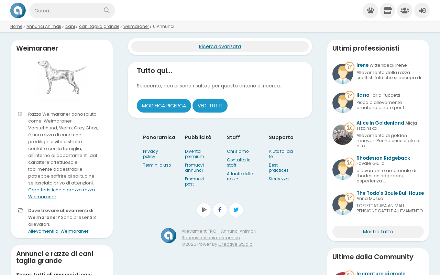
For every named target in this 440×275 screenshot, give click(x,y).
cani (70, 26)
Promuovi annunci (194, 167)
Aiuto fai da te (281, 154)
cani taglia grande (99, 26)
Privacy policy (150, 154)
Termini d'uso (157, 165)
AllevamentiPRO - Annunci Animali (219, 231)
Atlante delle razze (240, 176)
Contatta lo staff (238, 162)
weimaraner (136, 26)
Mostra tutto (378, 231)
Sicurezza (279, 179)
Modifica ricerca (164, 105)
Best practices (279, 167)
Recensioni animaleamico (211, 238)
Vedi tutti (210, 105)
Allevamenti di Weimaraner (58, 231)
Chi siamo (238, 151)
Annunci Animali (43, 26)
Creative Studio (235, 244)
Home (16, 26)
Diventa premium (194, 154)
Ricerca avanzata (220, 46)
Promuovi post (194, 181)
